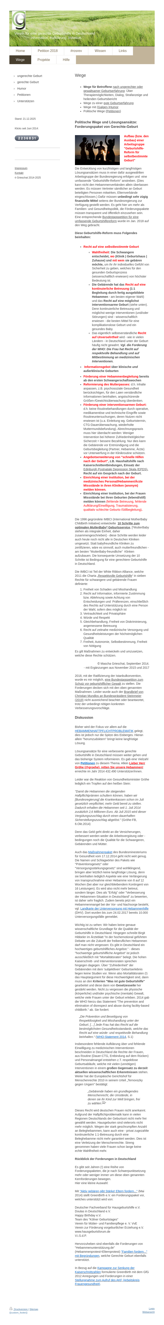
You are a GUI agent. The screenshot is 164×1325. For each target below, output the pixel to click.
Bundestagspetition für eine (120, 217)
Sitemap (33, 1309)
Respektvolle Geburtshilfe (115, 575)
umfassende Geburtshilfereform (96, 221)
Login (152, 1308)
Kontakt (19, 172)
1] (104, 1102)
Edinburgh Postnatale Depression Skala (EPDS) (115, 469)
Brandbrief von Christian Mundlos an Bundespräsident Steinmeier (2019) (109, 696)
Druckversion (18, 1309)
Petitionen (113, 111)
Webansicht (148, 1312)
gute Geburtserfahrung (119, 103)
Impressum (21, 168)
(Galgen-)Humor (108, 107)
